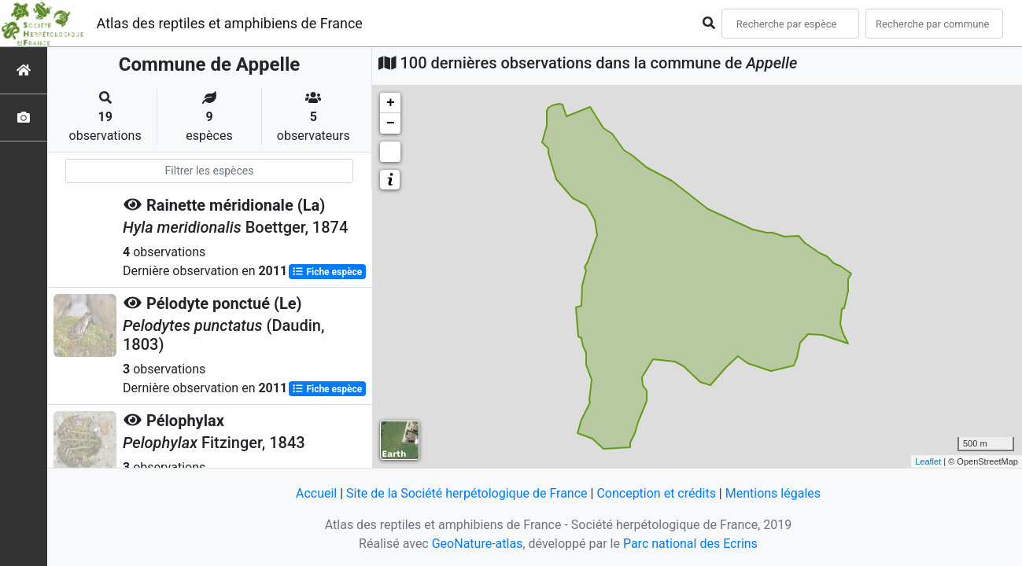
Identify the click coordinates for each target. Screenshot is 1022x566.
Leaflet (928, 461)
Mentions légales (773, 493)
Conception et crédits (656, 493)
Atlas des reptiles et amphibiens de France (230, 23)
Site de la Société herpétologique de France (466, 493)
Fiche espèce (327, 271)
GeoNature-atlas (477, 543)
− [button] (390, 123)
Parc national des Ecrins (690, 543)
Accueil (316, 493)
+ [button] (390, 103)
